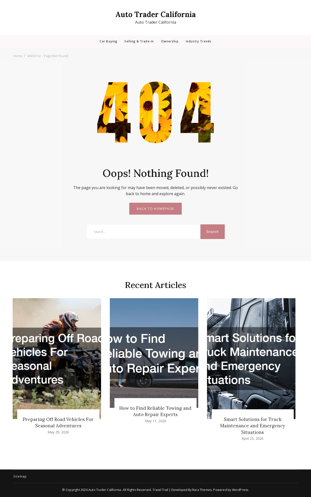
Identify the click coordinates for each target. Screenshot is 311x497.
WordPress (240, 490)
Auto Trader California (155, 14)
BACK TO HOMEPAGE (155, 208)
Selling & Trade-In (139, 41)
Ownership (169, 41)
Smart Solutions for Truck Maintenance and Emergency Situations (252, 425)
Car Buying (108, 41)
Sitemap (20, 476)
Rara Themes (202, 490)
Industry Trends (198, 41)
